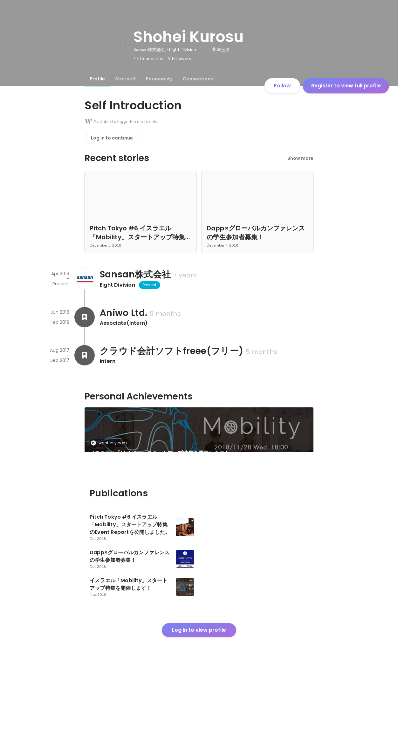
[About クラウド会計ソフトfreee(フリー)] (84, 355)
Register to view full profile (346, 85)
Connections (198, 79)
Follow (282, 85)
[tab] (97, 78)
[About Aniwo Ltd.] (84, 317)
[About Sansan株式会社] (84, 278)
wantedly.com (111, 443)
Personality (159, 79)
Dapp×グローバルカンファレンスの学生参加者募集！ (140, 500)
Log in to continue (112, 138)
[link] (199, 437)
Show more (300, 158)
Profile (97, 79)
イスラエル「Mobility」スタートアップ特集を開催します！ (159, 453)
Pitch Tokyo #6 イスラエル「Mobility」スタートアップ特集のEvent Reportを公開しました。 (257, 500)
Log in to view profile (199, 694)
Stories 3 (125, 79)
